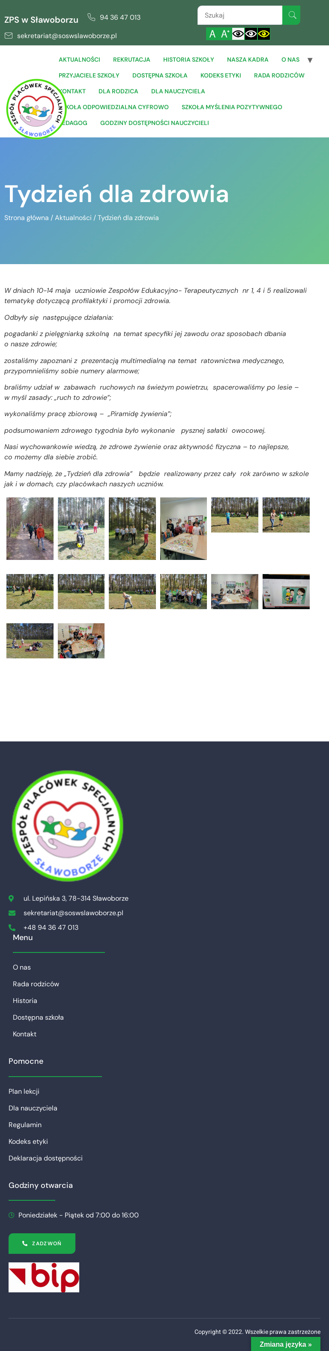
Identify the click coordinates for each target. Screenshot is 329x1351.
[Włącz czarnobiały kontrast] (251, 33)
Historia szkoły (188, 59)
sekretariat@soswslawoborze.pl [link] (67, 35)
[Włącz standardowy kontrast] (238, 33)
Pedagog (73, 123)
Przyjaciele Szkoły (89, 75)
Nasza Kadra (248, 59)
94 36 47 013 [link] (120, 17)
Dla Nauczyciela (178, 91)
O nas (290, 59)
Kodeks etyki (220, 75)
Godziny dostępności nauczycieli (154, 123)
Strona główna (26, 217)
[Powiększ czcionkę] (225, 33)
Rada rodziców (279, 75)
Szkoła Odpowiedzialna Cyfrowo (114, 107)
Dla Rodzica (118, 91)
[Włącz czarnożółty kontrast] (263, 33)
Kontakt (72, 91)
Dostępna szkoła (160, 75)
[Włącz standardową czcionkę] (212, 33)
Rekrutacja (131, 59)
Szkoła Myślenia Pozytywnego (232, 107)
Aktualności (79, 59)
